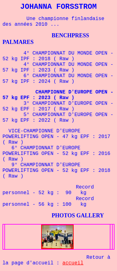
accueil (72, 263)
